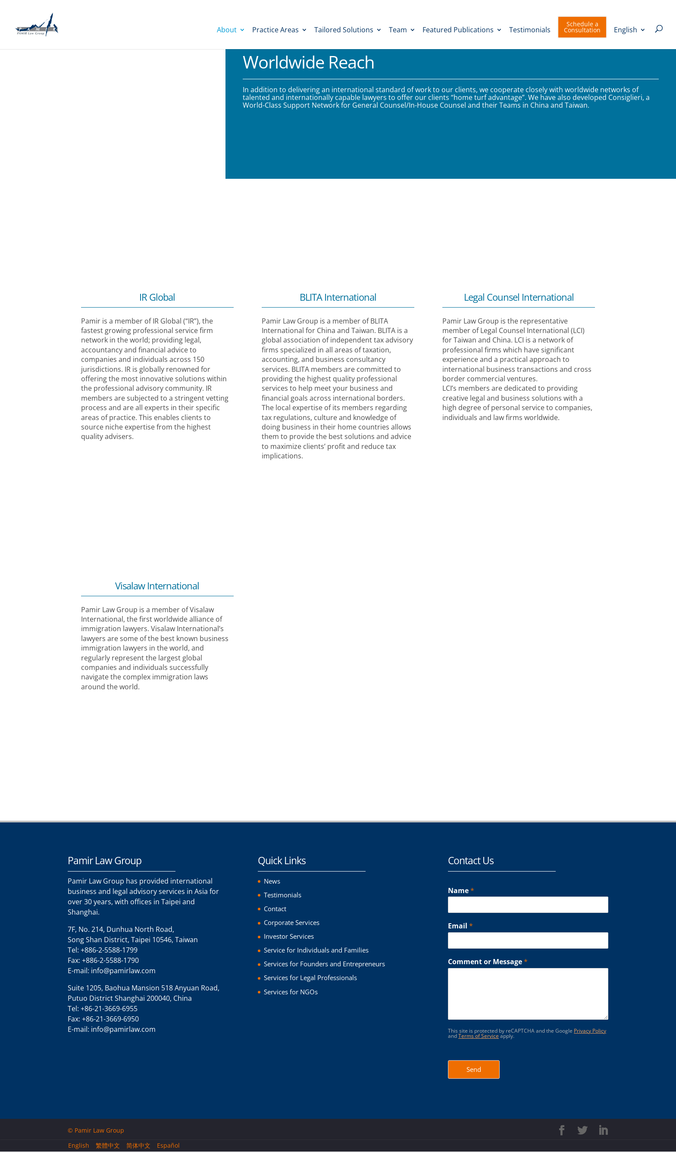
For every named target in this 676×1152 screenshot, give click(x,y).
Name (461, 890)
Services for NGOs (293, 991)
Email (460, 926)
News (273, 881)
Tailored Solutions (343, 31)
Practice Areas (275, 31)
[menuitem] (630, 38)
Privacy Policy (590, 1030)
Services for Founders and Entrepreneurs (331, 963)
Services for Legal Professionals (315, 977)
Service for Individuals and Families (320, 950)
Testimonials (530, 31)
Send (474, 1069)
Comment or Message (488, 961)
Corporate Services (295, 922)
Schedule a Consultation (582, 27)
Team (398, 31)
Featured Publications (458, 31)
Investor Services (291, 936)
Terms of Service (478, 1036)
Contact (276, 908)
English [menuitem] (78, 1146)
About (227, 31)
